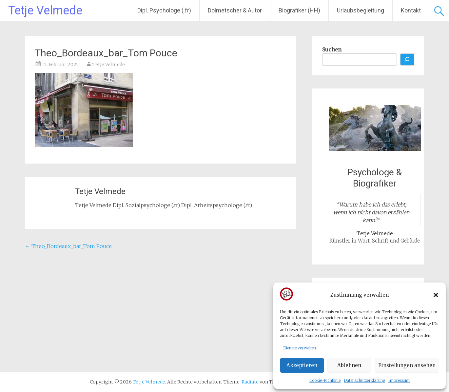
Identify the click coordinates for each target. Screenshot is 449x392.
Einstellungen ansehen (407, 365)
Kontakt (411, 10)
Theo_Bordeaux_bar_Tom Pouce (68, 246)
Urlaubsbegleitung (360, 10)
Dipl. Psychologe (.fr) (164, 10)
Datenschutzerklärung (364, 380)
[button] (436, 295)
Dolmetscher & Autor (235, 10)
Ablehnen (349, 365)
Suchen (332, 49)
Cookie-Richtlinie (325, 380)
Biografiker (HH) (299, 10)
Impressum (399, 380)
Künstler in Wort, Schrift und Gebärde (374, 241)
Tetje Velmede (45, 10)
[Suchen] (407, 59)
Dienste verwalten (299, 347)
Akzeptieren (301, 365)
